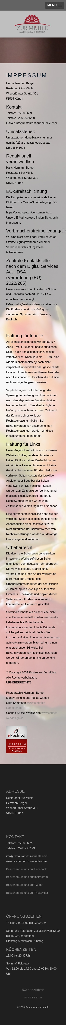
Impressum (33, 997)
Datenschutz (33, 990)
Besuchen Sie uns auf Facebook (26, 869)
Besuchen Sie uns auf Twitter (24, 884)
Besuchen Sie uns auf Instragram (27, 876)
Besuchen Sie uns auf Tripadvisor (27, 892)
